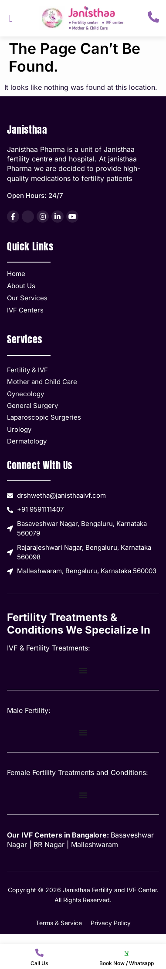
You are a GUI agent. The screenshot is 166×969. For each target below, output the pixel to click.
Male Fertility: (29, 710)
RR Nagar (49, 844)
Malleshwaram (94, 844)
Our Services (27, 298)
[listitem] (13, 216)
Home (16, 273)
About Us (21, 286)
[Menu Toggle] (83, 670)
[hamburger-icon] (11, 18)
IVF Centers (25, 310)
